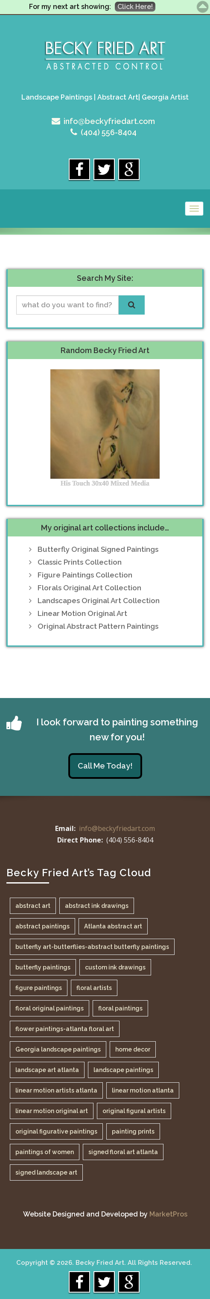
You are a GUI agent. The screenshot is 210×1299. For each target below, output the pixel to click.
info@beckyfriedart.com (109, 121)
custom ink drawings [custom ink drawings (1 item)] (115, 967)
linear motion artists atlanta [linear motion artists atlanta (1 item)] (56, 1090)
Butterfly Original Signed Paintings (98, 549)
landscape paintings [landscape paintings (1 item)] (123, 1069)
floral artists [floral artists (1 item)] (94, 987)
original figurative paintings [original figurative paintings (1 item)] (56, 1131)
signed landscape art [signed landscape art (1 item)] (46, 1172)
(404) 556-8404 (109, 132)
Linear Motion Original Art (82, 613)
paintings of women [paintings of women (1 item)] (44, 1152)
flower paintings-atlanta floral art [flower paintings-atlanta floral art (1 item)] (64, 1028)
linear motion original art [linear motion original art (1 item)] (51, 1111)
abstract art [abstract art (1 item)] (32, 905)
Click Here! (135, 7)
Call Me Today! (105, 765)
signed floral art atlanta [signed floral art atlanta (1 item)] (123, 1152)
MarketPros (168, 1214)
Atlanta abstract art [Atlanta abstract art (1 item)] (113, 926)
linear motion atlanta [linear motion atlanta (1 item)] (143, 1090)
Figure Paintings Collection (85, 575)
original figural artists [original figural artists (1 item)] (134, 1111)
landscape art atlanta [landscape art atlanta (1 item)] (47, 1069)
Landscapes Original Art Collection (99, 600)
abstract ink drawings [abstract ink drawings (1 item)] (96, 905)
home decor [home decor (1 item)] (132, 1049)
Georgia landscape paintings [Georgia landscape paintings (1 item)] (58, 1049)
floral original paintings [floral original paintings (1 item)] (49, 1008)
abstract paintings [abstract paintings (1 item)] (42, 926)
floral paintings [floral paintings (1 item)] (120, 1008)
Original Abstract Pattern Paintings (98, 626)
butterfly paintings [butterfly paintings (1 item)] (42, 967)
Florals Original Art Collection (89, 587)
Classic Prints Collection (80, 562)
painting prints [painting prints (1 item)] (133, 1131)
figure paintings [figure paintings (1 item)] (38, 987)
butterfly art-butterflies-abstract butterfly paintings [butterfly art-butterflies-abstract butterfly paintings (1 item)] (92, 946)
